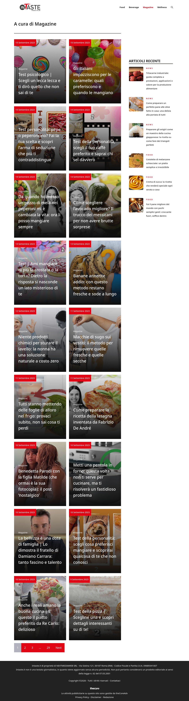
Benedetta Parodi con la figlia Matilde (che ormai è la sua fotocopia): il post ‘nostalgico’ (39, 483)
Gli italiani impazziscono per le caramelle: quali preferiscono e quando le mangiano (93, 80)
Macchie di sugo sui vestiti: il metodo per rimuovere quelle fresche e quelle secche (93, 349)
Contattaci (115, 680)
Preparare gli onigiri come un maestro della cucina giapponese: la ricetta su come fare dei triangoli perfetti (159, 137)
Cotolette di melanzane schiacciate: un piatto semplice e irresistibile (158, 163)
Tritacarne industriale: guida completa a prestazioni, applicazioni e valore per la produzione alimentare (159, 81)
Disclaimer (96, 697)
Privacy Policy (82, 697)
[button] (172, 7)
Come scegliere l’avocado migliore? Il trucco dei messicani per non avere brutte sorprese (93, 214)
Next (59, 648)
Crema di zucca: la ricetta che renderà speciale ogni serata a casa (159, 185)
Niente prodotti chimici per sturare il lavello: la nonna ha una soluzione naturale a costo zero (38, 349)
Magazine (148, 7)
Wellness (162, 7)
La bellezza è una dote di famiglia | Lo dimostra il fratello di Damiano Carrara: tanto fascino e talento (40, 550)
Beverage (134, 7)
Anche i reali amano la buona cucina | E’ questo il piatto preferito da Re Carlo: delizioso (39, 617)
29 (48, 648)
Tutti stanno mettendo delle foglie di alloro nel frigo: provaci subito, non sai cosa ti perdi (40, 416)
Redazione (108, 697)
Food (122, 7)
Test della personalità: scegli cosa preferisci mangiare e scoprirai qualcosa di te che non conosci (94, 550)
